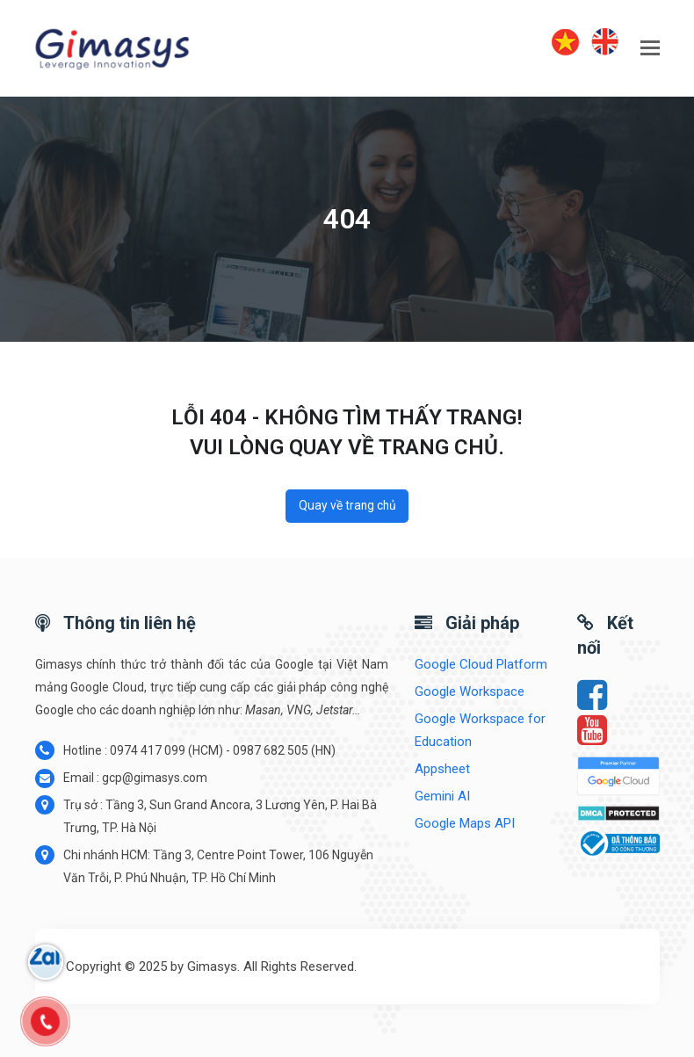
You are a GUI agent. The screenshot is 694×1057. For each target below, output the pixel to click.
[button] (650, 48)
